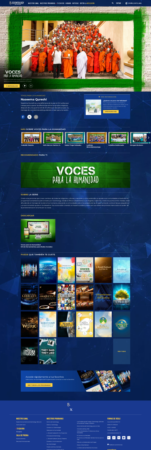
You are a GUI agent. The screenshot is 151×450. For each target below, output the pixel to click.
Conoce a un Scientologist (54, 425)
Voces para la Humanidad (54, 428)
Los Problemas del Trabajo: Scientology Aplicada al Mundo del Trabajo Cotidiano (90, 420)
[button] (149, 137)
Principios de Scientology (53, 434)
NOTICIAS (75, 3)
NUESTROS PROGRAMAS (47, 3)
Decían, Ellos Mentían (83, 443)
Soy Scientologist (51, 442)
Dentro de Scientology (53, 420)
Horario (19, 430)
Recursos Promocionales (23, 439)
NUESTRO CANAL (33, 3)
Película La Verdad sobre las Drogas (86, 440)
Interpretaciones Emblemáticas (55, 448)
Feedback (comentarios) (115, 443)
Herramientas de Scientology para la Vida (88, 424)
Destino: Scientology (52, 423)
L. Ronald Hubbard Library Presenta (57, 437)
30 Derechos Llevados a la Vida (85, 449)
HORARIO (68, 3)
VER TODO (122, 351)
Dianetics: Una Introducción (54, 439)
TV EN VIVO (60, 3)
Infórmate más (111, 111)
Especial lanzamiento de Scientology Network (29, 420)
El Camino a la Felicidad (83, 433)
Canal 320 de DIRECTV (113, 420)
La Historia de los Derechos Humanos (87, 446)
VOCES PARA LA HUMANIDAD (33, 96)
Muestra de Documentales (54, 445)
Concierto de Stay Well (83, 427)
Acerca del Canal (20, 423)
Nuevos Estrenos (20, 437)
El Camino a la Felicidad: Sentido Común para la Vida (90, 436)
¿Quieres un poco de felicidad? (115, 101)
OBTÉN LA (87, 3)
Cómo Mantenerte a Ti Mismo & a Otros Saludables (88, 430)
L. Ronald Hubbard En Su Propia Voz (57, 431)
